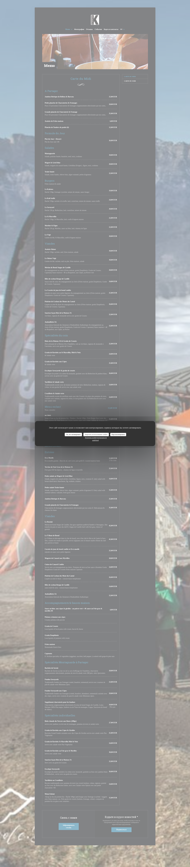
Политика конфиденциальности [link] (96, 438)
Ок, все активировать (73, 434)
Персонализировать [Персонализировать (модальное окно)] (118, 434)
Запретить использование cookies (96, 434)
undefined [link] (95, 440)
